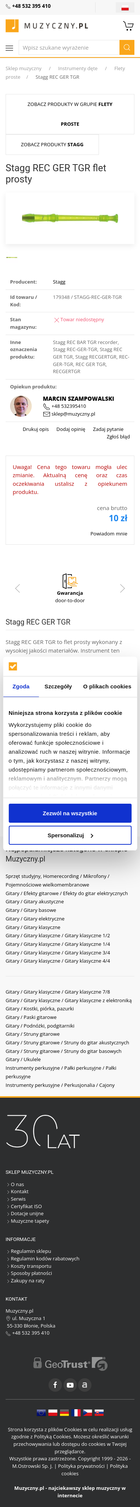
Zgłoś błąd (118, 436)
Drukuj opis (36, 429)
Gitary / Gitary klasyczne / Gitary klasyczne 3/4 (58, 952)
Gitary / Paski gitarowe (31, 1017)
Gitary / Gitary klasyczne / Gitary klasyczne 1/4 (58, 944)
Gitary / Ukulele (23, 1059)
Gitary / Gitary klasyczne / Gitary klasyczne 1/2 (58, 935)
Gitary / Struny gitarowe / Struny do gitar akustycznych (67, 1042)
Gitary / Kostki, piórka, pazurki (40, 1008)
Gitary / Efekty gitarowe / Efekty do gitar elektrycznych (67, 893)
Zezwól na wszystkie (70, 813)
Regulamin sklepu (28, 1251)
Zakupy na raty (25, 1280)
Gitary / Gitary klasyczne (33, 927)
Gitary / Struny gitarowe (33, 1034)
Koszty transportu (29, 1266)
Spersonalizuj (70, 835)
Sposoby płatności (29, 1273)
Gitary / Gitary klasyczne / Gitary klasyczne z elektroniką (69, 1000)
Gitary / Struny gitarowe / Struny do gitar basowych (64, 1051)
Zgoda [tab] (20, 686)
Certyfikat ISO (24, 1206)
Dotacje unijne (25, 1213)
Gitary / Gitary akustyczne (35, 901)
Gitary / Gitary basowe (31, 910)
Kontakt (17, 1191)
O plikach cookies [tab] (107, 686)
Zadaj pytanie (108, 429)
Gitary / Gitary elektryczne (35, 918)
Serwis (16, 1198)
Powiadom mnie (108, 533)
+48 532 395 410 (28, 1332)
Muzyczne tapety (27, 1220)
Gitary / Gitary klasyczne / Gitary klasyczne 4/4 (58, 960)
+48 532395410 (64, 406)
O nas (15, 1184)
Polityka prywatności (81, 1466)
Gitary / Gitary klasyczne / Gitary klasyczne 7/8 (58, 991)
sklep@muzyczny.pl (69, 413)
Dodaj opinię (70, 429)
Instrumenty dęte (78, 68)
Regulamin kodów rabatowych (43, 1258)
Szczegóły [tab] (58, 686)
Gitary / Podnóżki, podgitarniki (40, 1025)
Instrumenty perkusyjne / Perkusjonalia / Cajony (60, 1085)
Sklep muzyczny (23, 68)
